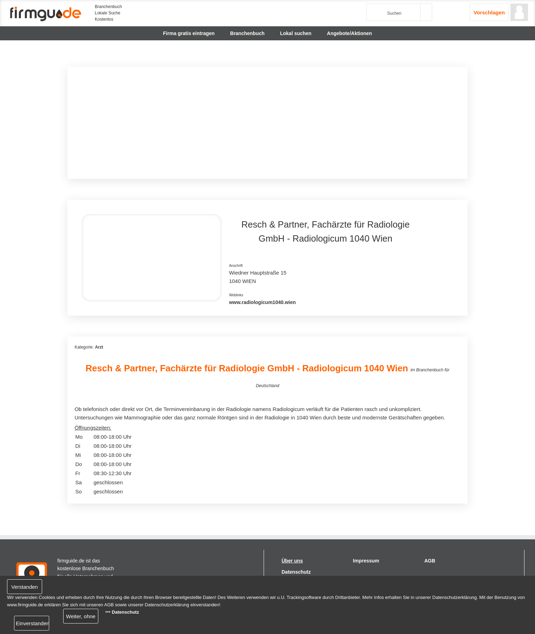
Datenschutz (296, 572)
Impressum (366, 561)
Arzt (99, 347)
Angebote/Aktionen (349, 33)
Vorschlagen (489, 12)
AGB (429, 561)
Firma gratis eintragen (188, 33)
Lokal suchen (295, 33)
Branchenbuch (247, 33)
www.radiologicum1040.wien (262, 302)
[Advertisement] (267, 123)
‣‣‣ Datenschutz (122, 612)
